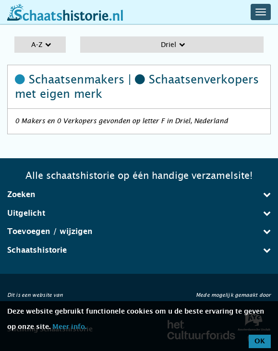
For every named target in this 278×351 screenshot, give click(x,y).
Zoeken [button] (139, 194)
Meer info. (69, 327)
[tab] (139, 194)
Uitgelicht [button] (139, 213)
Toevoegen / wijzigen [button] (139, 231)
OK (259, 341)
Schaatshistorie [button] (139, 250)
